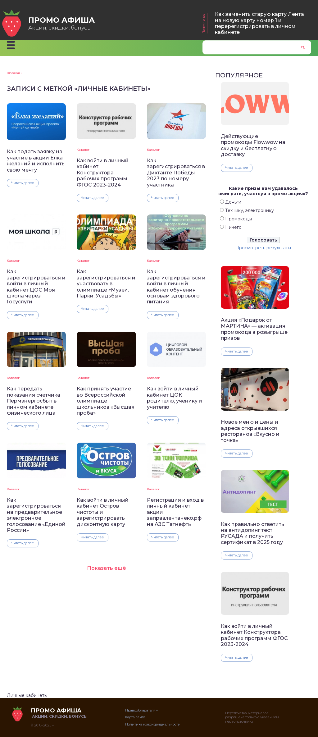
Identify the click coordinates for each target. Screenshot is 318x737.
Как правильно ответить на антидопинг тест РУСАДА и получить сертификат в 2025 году (252, 533)
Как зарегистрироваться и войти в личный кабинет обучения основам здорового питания (176, 287)
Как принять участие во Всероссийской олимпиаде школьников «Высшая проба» (105, 401)
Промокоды (238, 219)
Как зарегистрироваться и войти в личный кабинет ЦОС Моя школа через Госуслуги (36, 287)
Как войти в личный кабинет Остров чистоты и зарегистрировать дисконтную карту (103, 512)
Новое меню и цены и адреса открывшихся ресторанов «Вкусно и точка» (250, 431)
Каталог (83, 150)
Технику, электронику (249, 210)
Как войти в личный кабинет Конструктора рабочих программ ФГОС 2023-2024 (103, 173)
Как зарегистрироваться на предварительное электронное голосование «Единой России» (36, 515)
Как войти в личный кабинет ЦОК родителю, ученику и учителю (174, 398)
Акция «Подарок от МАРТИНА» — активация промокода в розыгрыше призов (254, 329)
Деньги (233, 202)
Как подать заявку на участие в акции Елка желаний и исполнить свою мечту (36, 161)
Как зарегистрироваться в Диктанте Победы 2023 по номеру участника (176, 173)
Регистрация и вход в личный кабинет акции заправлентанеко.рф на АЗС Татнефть (175, 512)
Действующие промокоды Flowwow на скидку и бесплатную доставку (253, 145)
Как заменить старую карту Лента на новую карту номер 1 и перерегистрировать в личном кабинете (259, 23)
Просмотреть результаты (263, 248)
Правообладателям (141, 710)
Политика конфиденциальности (152, 724)
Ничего (233, 227)
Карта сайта (135, 717)
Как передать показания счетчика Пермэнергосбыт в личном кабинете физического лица (33, 401)
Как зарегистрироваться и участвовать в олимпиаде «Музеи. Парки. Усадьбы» (106, 284)
